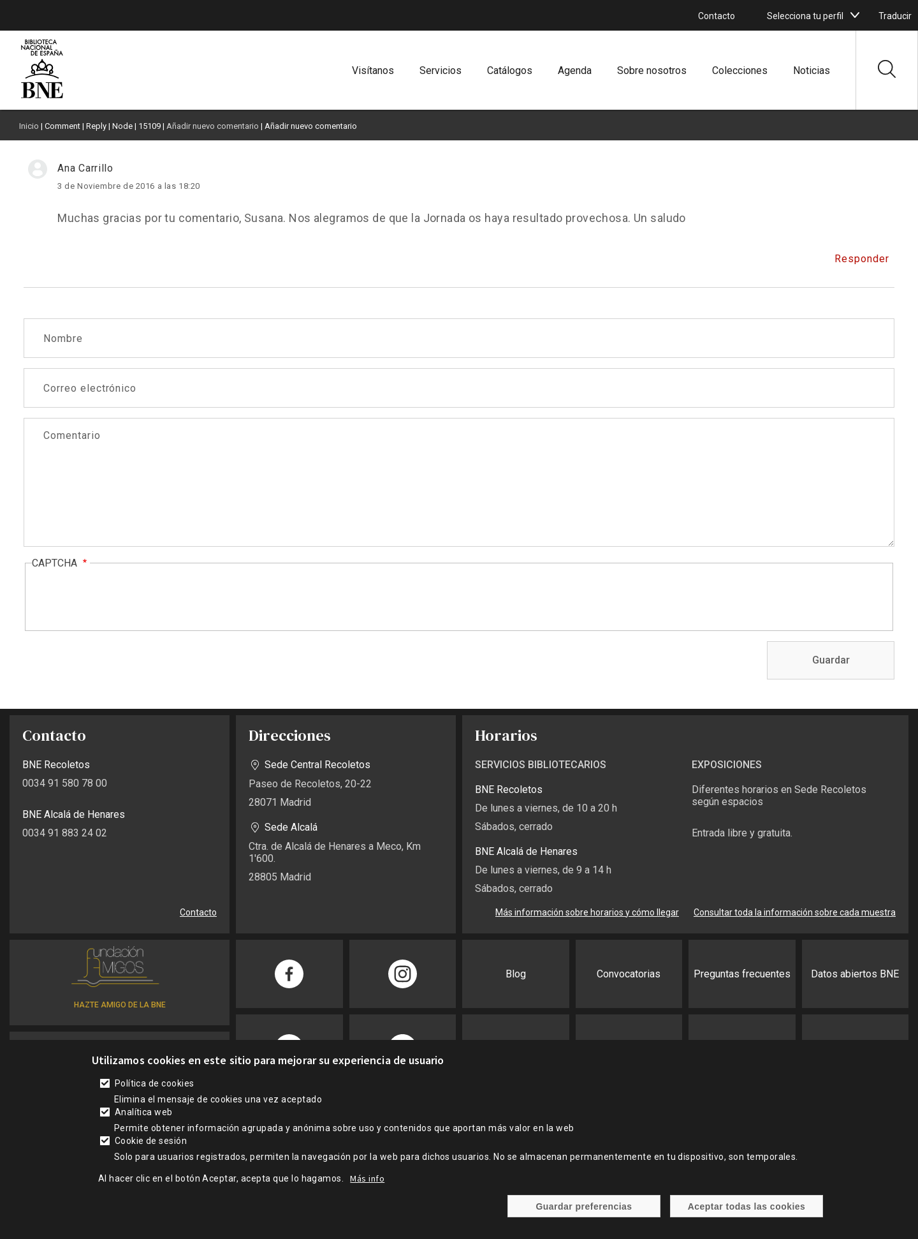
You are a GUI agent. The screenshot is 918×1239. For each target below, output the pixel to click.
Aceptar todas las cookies (747, 1206)
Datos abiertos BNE (855, 974)
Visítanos (373, 70)
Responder (861, 259)
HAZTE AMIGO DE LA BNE (120, 1004)
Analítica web (144, 1112)
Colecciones (740, 70)
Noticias (811, 70)
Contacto (716, 16)
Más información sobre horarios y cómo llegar (587, 912)
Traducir (895, 16)
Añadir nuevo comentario (212, 126)
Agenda (575, 70)
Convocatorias (628, 974)
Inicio (29, 126)
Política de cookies (154, 1083)
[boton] (854, 15)
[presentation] (129, 598)
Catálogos (509, 70)
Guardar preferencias (584, 1206)
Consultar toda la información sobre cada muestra (795, 912)
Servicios (440, 70)
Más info (367, 1178)
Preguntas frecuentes (742, 974)
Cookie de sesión (151, 1141)
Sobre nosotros (652, 70)
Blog (516, 974)
